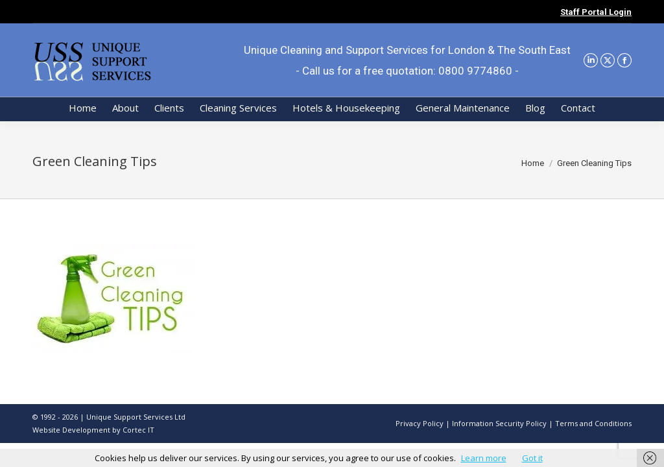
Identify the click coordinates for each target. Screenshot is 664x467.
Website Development (72, 430)
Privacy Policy (420, 423)
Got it (532, 458)
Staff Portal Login (596, 12)
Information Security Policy (499, 423)
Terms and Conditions (593, 423)
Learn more (483, 458)
